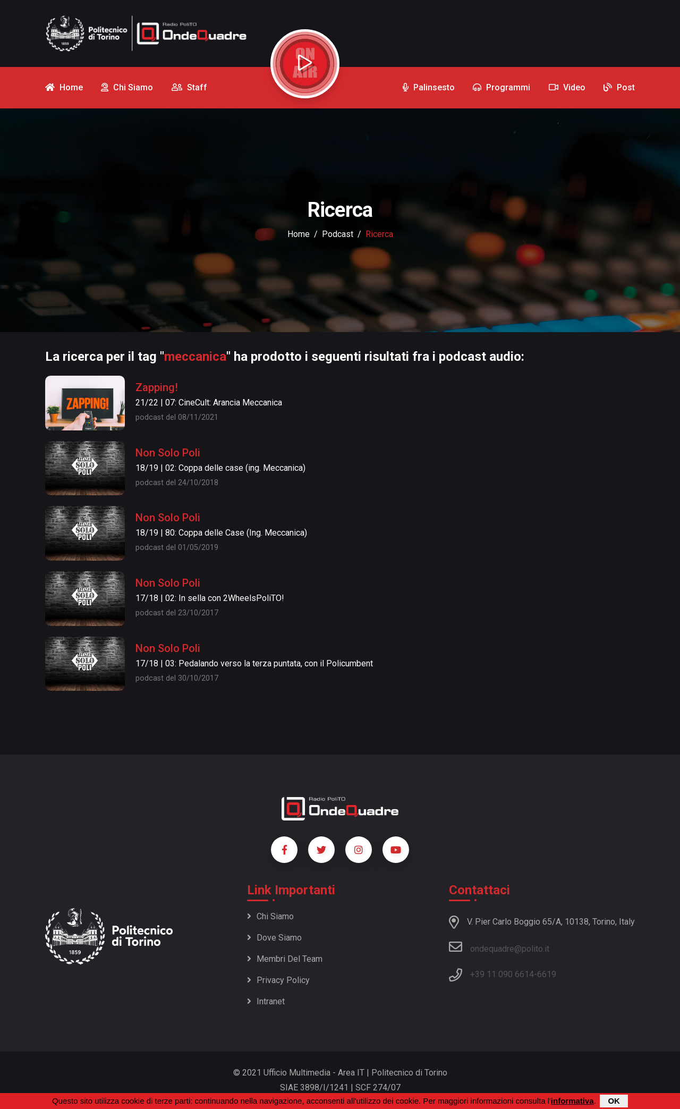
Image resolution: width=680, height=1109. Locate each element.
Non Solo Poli (167, 452)
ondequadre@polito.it (499, 947)
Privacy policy (278, 980)
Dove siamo (274, 938)
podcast (337, 234)
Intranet (266, 1001)
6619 (546, 974)
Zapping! (156, 387)
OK (614, 1100)
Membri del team (284, 959)
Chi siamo (270, 916)
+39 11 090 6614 (502, 974)
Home (298, 234)
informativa (572, 1100)
